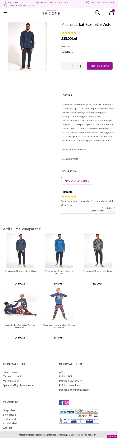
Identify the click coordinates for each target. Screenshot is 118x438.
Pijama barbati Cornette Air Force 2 (98, 271)
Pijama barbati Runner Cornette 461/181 (59, 272)
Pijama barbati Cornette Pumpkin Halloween (20, 326)
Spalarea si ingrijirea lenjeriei (18, 385)
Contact (7, 428)
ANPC (62, 372)
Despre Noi (9, 410)
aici (95, 434)
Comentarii (69, 171)
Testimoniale (10, 419)
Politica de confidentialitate (74, 389)
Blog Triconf (10, 414)
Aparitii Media (11, 423)
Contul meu (104, 12)
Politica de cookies (69, 385)
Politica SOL (65, 376)
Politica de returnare (70, 381)
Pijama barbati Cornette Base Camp (20, 271)
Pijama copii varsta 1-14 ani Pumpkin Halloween (58, 326)
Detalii (67, 95)
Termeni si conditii (13, 376)
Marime (65, 46)
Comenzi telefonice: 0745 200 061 (21, 5)
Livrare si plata (11, 372)
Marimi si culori (11, 381)
